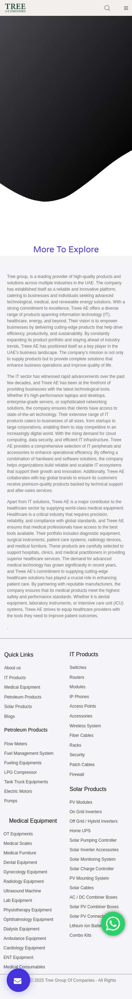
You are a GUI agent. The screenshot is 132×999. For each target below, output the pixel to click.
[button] (18, 980)
